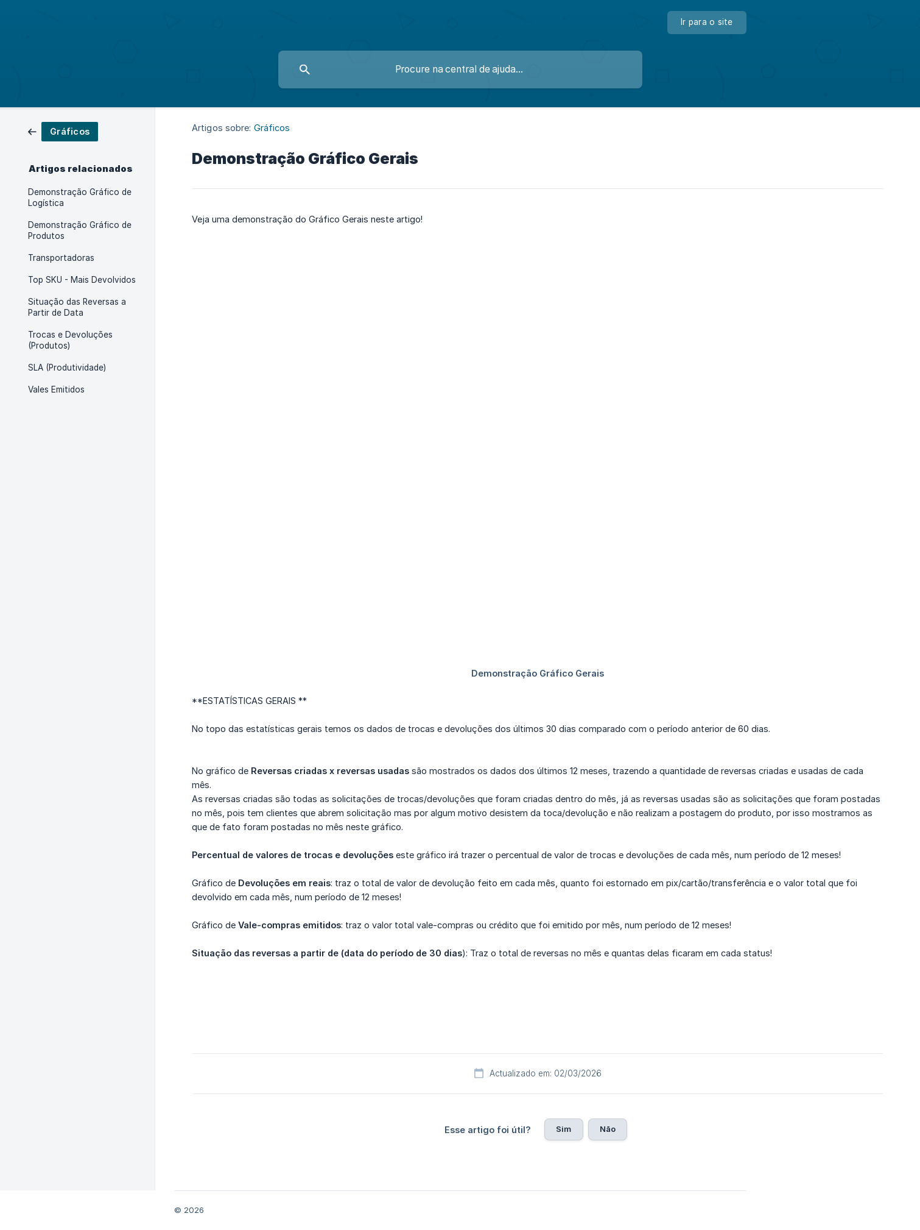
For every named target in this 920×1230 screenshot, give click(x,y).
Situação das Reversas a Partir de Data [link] (77, 307)
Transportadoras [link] (61, 258)
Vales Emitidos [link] (56, 389)
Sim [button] (563, 1129)
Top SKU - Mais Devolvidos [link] (82, 280)
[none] (706, 22)
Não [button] (608, 1129)
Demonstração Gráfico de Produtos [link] (80, 230)
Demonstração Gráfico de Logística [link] (80, 197)
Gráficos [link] (272, 128)
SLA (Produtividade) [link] (67, 367)
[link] (63, 131)
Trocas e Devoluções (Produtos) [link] (70, 340)
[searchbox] (460, 69)
